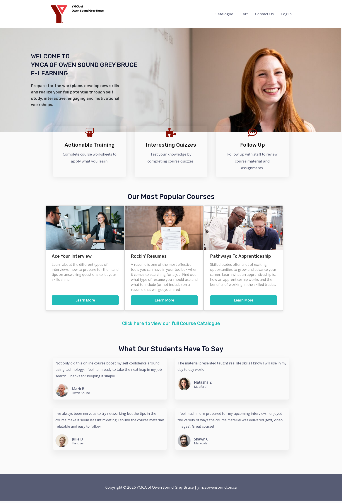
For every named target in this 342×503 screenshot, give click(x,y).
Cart (244, 13)
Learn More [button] (85, 300)
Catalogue (224, 13)
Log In (286, 13)
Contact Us (264, 13)
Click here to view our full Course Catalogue (171, 326)
